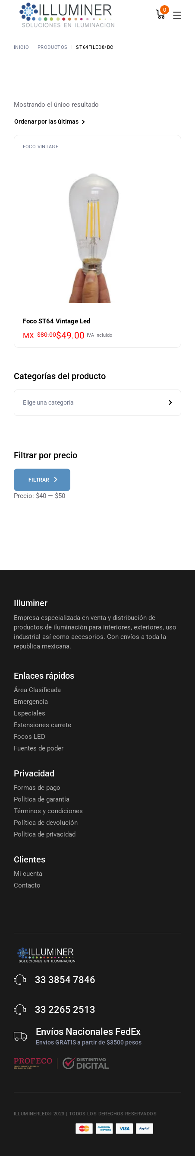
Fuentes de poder (38, 748)
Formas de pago (37, 788)
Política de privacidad (44, 834)
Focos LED (29, 737)
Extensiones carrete (42, 725)
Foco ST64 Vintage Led (56, 321)
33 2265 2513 (65, 1009)
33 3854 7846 (65, 979)
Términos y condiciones (48, 811)
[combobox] (63, 122)
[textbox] (98, 402)
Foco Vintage (41, 147)
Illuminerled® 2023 (39, 1114)
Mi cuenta (28, 874)
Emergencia (31, 702)
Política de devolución (46, 823)
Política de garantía (41, 799)
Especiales (29, 713)
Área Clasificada (37, 690)
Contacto (27, 885)
